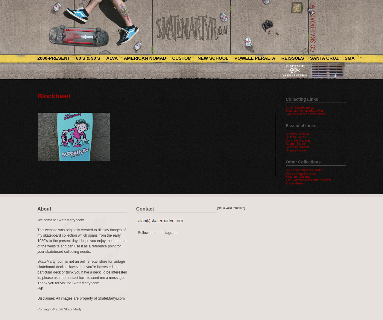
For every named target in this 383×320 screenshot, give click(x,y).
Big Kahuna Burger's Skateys (305, 170)
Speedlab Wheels (297, 147)
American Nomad (145, 58)
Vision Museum (296, 183)
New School (212, 58)
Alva (112, 58)
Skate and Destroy (298, 176)
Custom (182, 58)
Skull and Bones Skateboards (305, 114)
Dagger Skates (296, 143)
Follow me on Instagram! (157, 233)
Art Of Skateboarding (300, 107)
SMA (350, 58)
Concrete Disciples (298, 140)
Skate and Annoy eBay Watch (305, 110)
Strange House (296, 150)
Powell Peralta (254, 58)
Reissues (292, 58)
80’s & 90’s (88, 58)
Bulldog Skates (296, 137)
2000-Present (53, 58)
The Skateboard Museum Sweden (308, 180)
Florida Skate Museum (301, 173)
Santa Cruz (324, 58)
